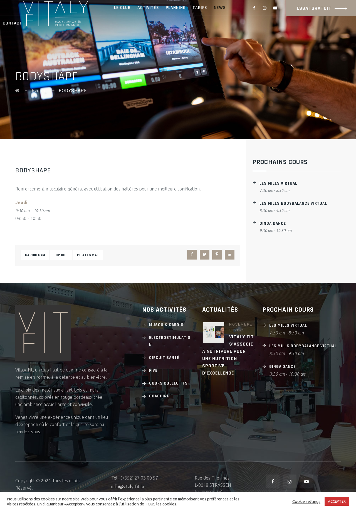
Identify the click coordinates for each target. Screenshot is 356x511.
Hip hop (61, 255)
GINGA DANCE (272, 223)
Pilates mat (88, 255)
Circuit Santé (164, 357)
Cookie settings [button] (306, 501)
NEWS (220, 8)
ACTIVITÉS (148, 8)
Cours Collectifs (168, 383)
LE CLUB (122, 8)
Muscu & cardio (166, 324)
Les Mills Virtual (278, 183)
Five (153, 370)
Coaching (159, 396)
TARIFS (199, 8)
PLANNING (176, 8)
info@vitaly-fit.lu (127, 486)
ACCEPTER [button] (337, 501)
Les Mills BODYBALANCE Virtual (293, 203)
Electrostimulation (170, 341)
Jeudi (21, 202)
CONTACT (12, 23)
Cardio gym (35, 255)
